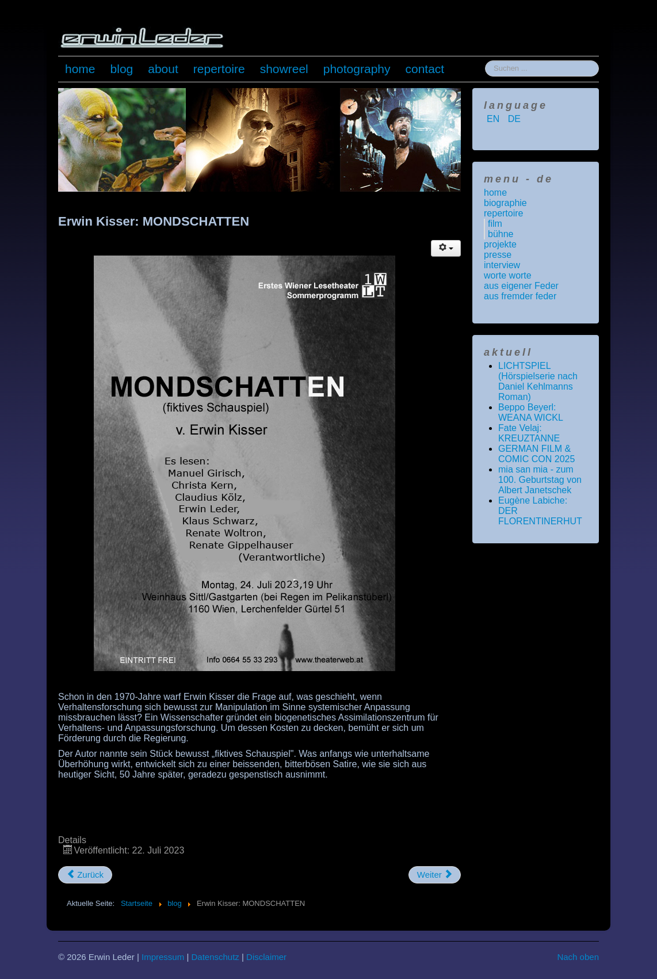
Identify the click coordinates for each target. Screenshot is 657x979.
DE (514, 119)
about (163, 68)
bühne (501, 234)
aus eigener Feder (521, 286)
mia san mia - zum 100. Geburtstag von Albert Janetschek (540, 479)
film (495, 223)
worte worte (508, 275)
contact (425, 68)
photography (357, 68)
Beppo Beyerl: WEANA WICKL (530, 412)
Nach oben (578, 957)
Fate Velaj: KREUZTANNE (529, 433)
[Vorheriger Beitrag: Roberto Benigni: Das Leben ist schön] (85, 874)
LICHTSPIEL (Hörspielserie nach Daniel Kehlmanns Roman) (538, 381)
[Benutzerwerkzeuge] (446, 248)
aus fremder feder (520, 296)
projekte (500, 244)
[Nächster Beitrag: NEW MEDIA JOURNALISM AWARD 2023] (434, 874)
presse (497, 255)
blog (121, 68)
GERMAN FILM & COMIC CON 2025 (536, 454)
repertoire (219, 68)
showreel (284, 68)
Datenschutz (215, 957)
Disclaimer (266, 957)
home (80, 68)
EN (494, 119)
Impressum (163, 957)
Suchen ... (485, 60)
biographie (505, 203)
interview (502, 265)
